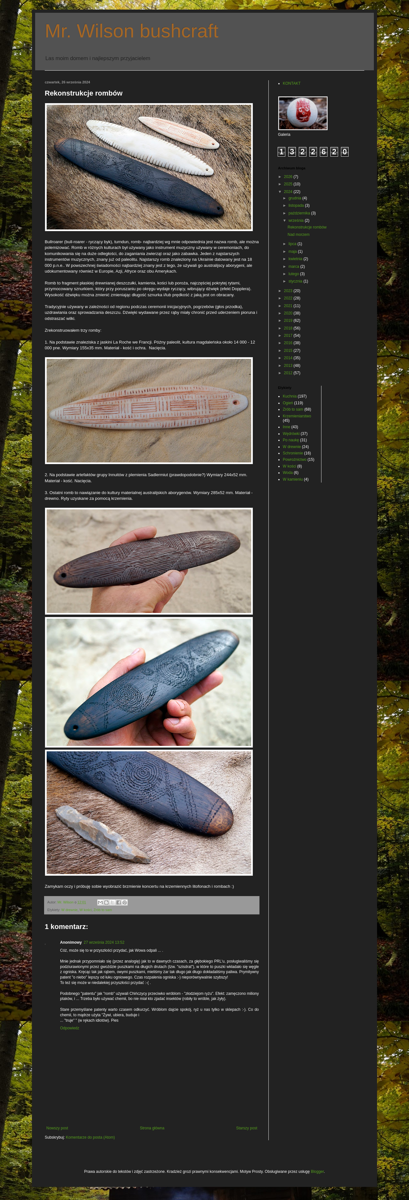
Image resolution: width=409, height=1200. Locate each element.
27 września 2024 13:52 (104, 942)
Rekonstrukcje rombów (307, 227)
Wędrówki (291, 433)
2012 (289, 373)
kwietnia (296, 259)
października (300, 213)
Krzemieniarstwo (297, 416)
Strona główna (152, 1128)
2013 (289, 365)
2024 (289, 192)
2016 (289, 343)
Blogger (317, 1171)
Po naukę (291, 440)
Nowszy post (57, 1128)
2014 (289, 358)
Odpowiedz (69, 1028)
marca (294, 266)
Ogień (288, 403)
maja (293, 251)
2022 (289, 298)
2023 (289, 291)
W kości (86, 910)
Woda (288, 472)
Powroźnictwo (294, 459)
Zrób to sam (103, 910)
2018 (289, 328)
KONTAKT (292, 83)
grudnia (295, 198)
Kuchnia (290, 396)
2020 (289, 313)
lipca (293, 244)
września (297, 220)
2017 (289, 335)
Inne (286, 427)
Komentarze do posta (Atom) (90, 1137)
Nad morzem (299, 234)
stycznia (296, 281)
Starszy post (246, 1128)
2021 (289, 306)
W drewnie (69, 910)
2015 (289, 350)
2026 (289, 176)
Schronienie (293, 453)
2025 (289, 184)
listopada (297, 205)
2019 (289, 320)
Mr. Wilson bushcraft (132, 31)
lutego (294, 274)
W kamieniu (293, 479)
